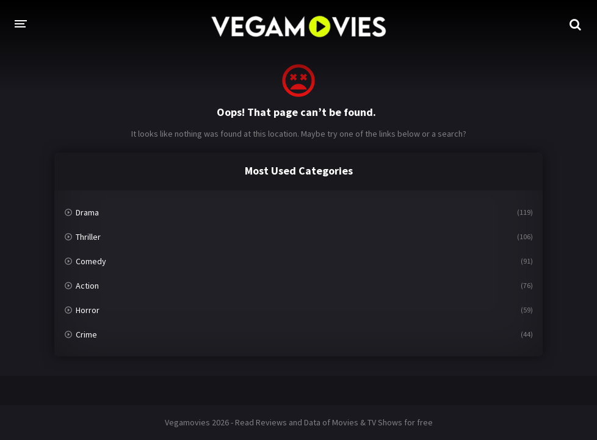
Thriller (88, 236)
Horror (88, 310)
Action (87, 285)
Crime (86, 334)
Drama (87, 212)
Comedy (91, 261)
